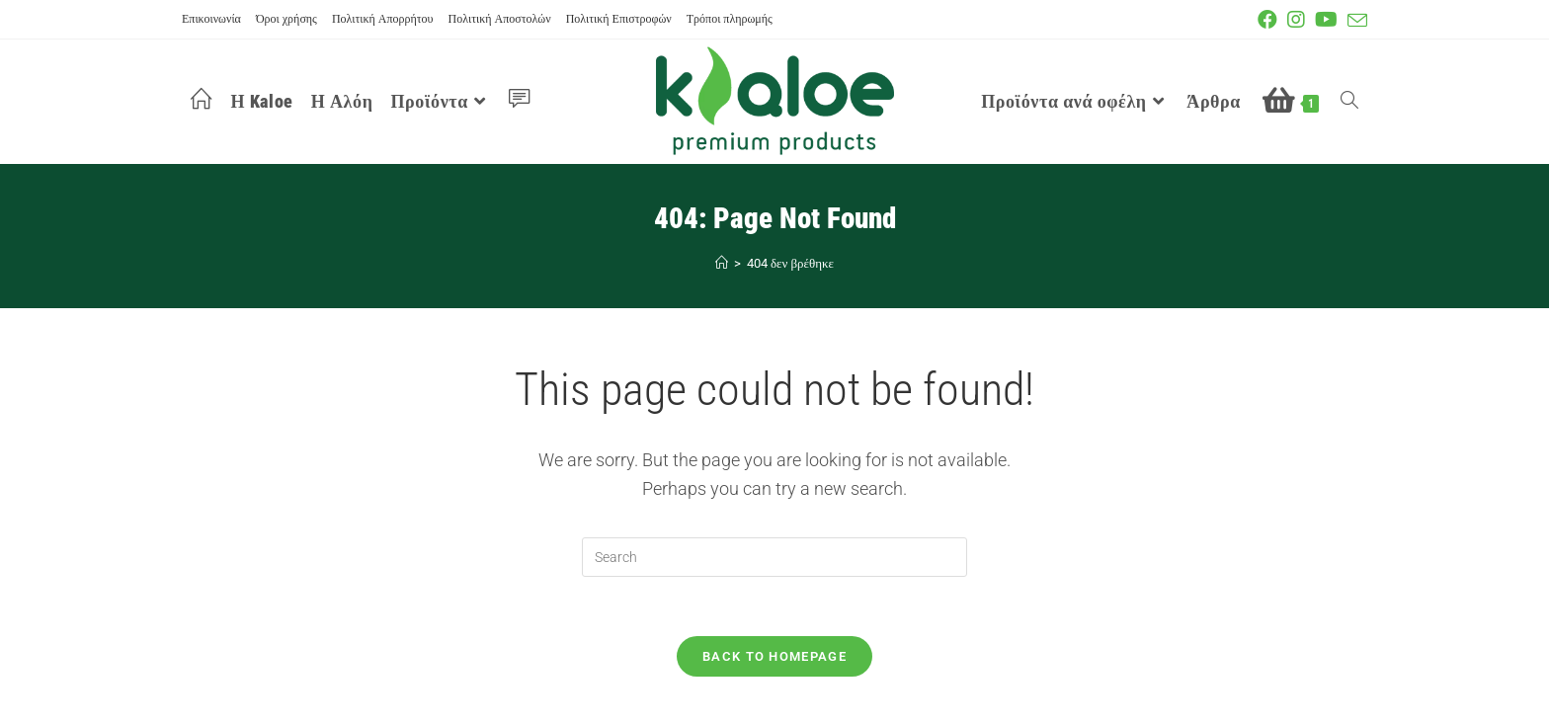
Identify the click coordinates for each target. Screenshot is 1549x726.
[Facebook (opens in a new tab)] (1272, 20)
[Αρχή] (721, 263)
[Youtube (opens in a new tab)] (1331, 20)
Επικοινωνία (211, 19)
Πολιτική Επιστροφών (619, 19)
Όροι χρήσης (286, 19)
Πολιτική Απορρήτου (383, 19)
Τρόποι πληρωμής (730, 19)
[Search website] (1349, 101)
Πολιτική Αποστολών (499, 19)
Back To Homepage (774, 656)
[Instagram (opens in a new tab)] (1301, 20)
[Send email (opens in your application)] (1357, 21)
